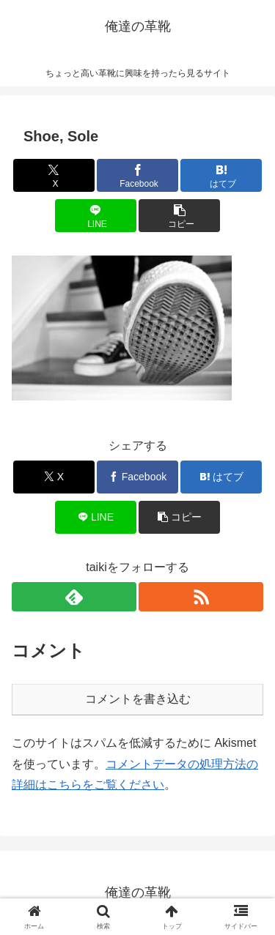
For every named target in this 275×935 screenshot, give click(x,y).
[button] (179, 215)
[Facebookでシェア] (137, 175)
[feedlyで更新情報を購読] (74, 596)
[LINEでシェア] (95, 215)
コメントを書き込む (138, 699)
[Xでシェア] (54, 175)
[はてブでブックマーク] (221, 175)
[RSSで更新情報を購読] (201, 596)
